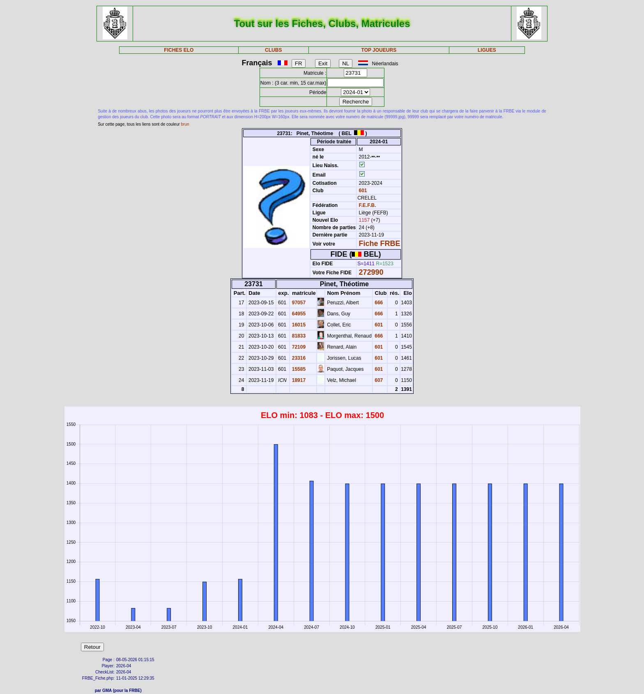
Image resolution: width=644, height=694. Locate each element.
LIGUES (487, 50)
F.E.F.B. (367, 205)
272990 (371, 272)
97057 (298, 303)
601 (362, 190)
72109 (298, 347)
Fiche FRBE (379, 243)
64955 (298, 314)
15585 (298, 369)
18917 (298, 380)
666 (378, 303)
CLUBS (273, 50)
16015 (298, 325)
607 (378, 380)
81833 (298, 336)
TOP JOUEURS (379, 50)
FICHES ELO (178, 50)
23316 (298, 358)
